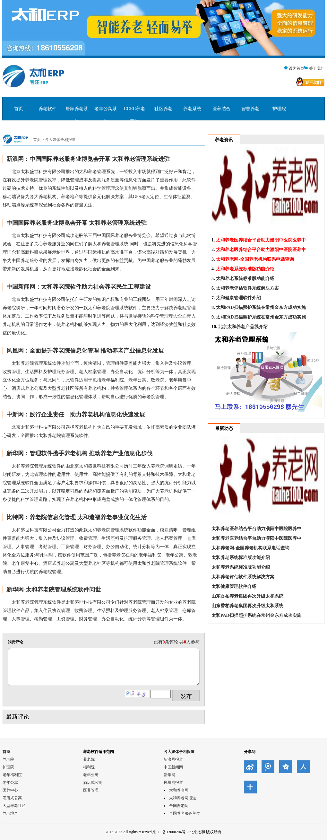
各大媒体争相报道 (60, 139)
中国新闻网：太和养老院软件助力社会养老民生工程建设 (78, 287)
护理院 (279, 108)
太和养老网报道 (182, 798)
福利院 (89, 767)
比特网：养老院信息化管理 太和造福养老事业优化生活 (76, 517)
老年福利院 (12, 775)
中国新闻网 (173, 767)
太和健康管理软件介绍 (238, 297)
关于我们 (316, 68)
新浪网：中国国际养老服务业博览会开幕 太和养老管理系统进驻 (88, 159)
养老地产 (10, 813)
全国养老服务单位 (184, 813)
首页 (18, 108)
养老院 (8, 759)
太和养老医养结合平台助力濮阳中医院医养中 (261, 240)
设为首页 (296, 68)
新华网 (169, 775)
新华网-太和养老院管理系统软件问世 (53, 589)
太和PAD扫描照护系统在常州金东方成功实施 (261, 307)
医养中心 (10, 790)
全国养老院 (178, 805)
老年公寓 (10, 782)
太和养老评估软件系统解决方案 (247, 288)
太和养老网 (178, 790)
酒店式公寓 (12, 798)
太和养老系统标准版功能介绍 (245, 269)
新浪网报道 (173, 759)
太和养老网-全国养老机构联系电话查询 (255, 259)
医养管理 (91, 790)
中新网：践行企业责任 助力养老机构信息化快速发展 (75, 414)
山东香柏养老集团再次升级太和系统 (247, 596)
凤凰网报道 (173, 782)
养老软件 (47, 108)
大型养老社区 (14, 805)
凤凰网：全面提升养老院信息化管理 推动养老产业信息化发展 (85, 350)
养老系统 (192, 108)
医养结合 (221, 108)
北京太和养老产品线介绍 (243, 326)
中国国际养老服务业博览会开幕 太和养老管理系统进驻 (76, 223)
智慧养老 (250, 108)
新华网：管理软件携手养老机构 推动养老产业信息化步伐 (79, 453)
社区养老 (163, 108)
